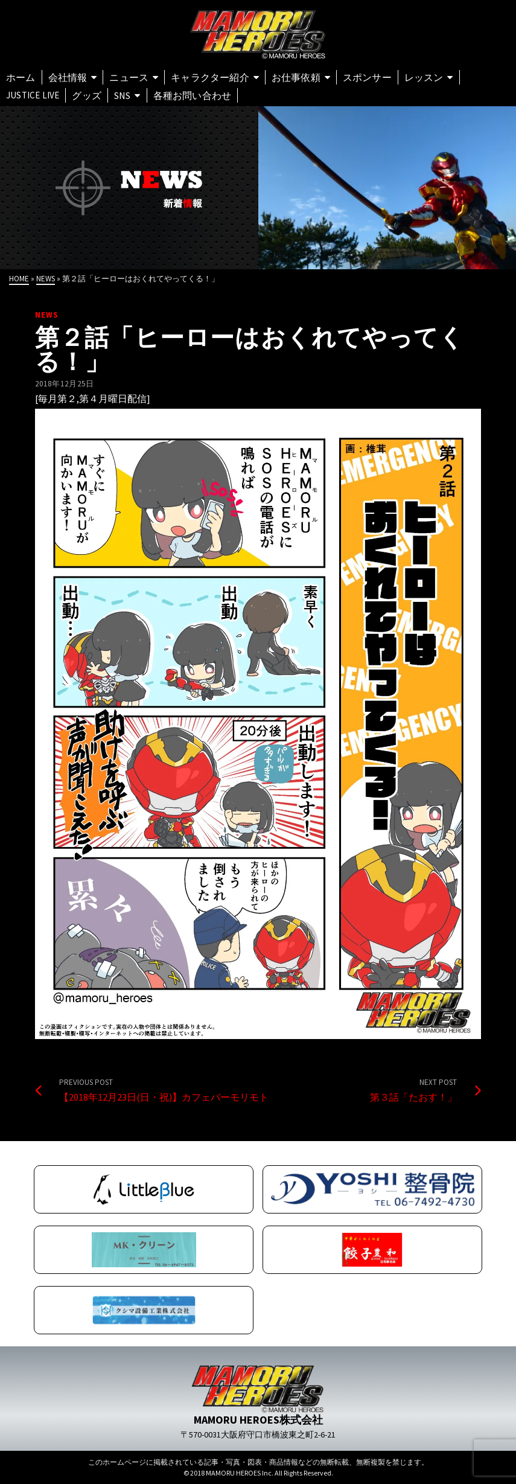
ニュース (128, 77)
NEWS (47, 315)
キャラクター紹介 (210, 77)
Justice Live (32, 95)
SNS (122, 95)
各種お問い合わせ (192, 95)
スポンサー (367, 77)
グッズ (86, 95)
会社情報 (68, 77)
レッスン (424, 77)
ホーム (21, 77)
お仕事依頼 (296, 77)
